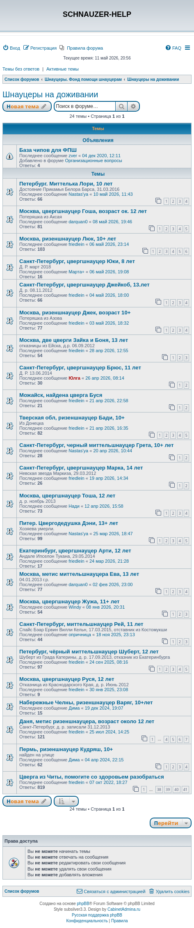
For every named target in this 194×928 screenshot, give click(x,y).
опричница (79, 634)
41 (185, 789)
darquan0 (78, 221)
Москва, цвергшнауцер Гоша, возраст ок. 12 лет (83, 211)
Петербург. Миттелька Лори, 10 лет (66, 184)
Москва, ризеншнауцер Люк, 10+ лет (67, 239)
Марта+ (76, 271)
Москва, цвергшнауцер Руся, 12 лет (66, 679)
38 (159, 789)
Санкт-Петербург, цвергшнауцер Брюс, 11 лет (80, 367)
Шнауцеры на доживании (50, 94)
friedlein (76, 244)
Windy (74, 607)
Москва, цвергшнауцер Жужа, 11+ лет (69, 601)
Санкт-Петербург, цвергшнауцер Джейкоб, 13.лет (84, 285)
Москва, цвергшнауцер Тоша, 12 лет (67, 496)
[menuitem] (11, 48)
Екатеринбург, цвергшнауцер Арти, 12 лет (75, 551)
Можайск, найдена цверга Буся (60, 395)
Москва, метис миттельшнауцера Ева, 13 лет (79, 574)
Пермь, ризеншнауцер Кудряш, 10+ (66, 749)
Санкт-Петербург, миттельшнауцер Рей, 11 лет (81, 624)
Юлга (74, 378)
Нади (74, 506)
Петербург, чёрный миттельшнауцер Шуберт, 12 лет (89, 651)
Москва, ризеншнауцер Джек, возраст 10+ (74, 312)
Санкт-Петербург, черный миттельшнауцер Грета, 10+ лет (96, 445)
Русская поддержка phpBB (97, 915)
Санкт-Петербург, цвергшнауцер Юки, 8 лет (77, 261)
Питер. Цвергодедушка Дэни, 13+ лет (68, 523)
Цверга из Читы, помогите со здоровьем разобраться (91, 777)
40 (176, 789)
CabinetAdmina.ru (123, 909)
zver (72, 155)
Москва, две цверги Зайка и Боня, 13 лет (73, 340)
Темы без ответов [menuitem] (20, 68)
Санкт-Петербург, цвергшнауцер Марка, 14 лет (81, 468)
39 (168, 789)
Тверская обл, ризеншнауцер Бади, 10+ (72, 418)
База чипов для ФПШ (48, 150)
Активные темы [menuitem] (62, 68)
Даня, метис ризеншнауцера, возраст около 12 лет (86, 721)
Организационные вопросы (93, 160)
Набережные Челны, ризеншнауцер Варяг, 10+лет (86, 702)
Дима (74, 708)
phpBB (83, 903)
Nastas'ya (78, 194)
